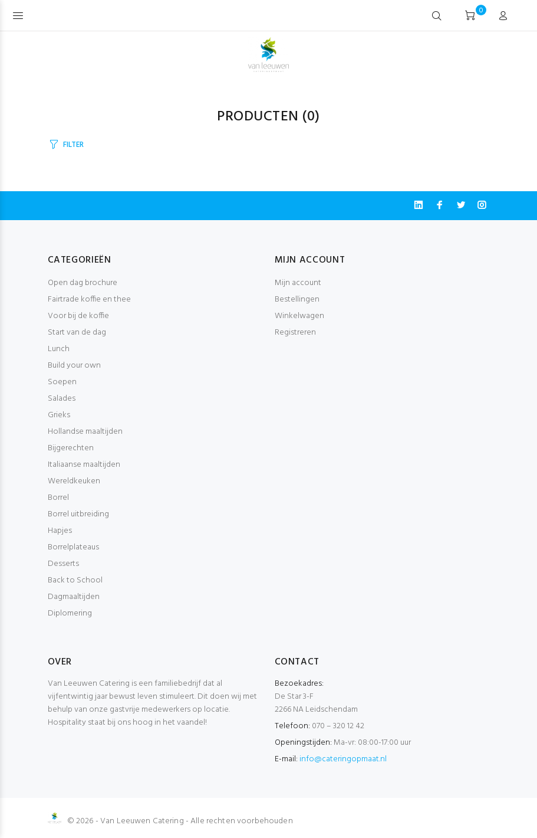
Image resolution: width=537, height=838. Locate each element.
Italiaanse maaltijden (84, 465)
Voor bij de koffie (78, 316)
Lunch (59, 349)
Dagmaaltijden (74, 597)
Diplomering (70, 613)
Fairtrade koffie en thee (89, 299)
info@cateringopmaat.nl (343, 759)
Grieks (59, 415)
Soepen (62, 382)
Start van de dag (77, 332)
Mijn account (298, 283)
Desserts (63, 564)
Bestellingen (297, 299)
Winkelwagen (299, 316)
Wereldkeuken (74, 481)
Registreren (295, 332)
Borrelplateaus (73, 547)
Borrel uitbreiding (78, 514)
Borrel (58, 498)
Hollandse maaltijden (85, 431)
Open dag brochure (82, 283)
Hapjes (60, 531)
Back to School (75, 580)
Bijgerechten (71, 448)
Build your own (74, 365)
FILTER (73, 145)
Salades (61, 398)
